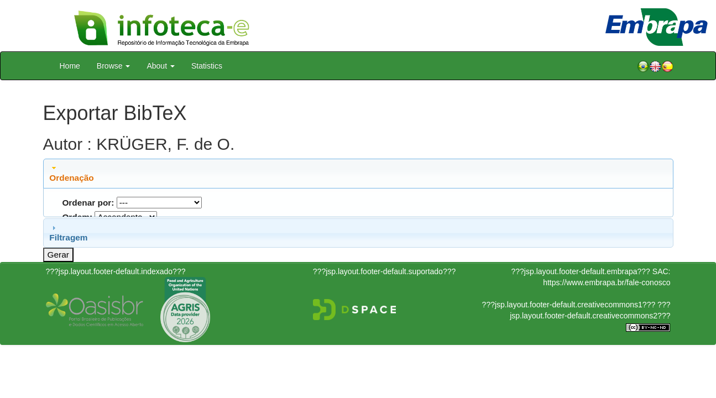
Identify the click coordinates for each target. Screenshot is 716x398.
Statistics (206, 65)
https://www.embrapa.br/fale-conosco (606, 282)
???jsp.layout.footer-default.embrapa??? (580, 271)
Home (70, 65)
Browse (113, 65)
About (160, 65)
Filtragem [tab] (68, 232)
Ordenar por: (88, 202)
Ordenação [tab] (71, 173)
